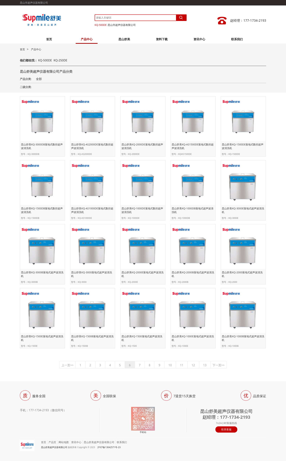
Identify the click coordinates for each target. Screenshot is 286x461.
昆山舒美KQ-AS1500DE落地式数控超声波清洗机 (193, 146)
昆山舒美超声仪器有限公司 (99, 442)
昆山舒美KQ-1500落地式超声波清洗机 (141, 338)
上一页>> (67, 365)
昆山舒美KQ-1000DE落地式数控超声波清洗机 (142, 210)
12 (193, 365)
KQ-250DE (60, 60)
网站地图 (64, 442)
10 (170, 365)
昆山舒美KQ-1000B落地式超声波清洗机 (243, 338)
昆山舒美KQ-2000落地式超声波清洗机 (242, 274)
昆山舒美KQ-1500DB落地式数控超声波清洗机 (42, 210)
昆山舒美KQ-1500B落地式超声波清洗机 (92, 338)
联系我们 (237, 39)
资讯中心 (199, 39)
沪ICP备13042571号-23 (109, 447)
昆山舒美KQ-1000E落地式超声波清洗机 (193, 338)
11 (181, 365)
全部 (39, 79)
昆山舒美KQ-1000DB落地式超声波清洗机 (192, 210)
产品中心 (86, 39)
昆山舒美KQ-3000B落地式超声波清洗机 (42, 274)
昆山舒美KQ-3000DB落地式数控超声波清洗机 (42, 146)
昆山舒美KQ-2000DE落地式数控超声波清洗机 (142, 146)
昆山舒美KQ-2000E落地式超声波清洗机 (142, 274)
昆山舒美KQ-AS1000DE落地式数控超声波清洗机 (92, 210)
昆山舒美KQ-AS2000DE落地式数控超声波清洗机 (92, 146)
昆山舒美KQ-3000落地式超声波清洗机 (91, 274)
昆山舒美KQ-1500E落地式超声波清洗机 (42, 338)
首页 (49, 39)
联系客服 (226, 429)
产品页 (52, 442)
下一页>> (218, 365)
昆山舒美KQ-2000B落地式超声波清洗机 (193, 274)
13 (204, 365)
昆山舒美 (124, 39)
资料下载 (162, 39)
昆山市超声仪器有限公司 (122, 25)
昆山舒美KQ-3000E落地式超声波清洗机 (243, 210)
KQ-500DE (101, 25)
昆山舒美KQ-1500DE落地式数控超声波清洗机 (242, 146)
